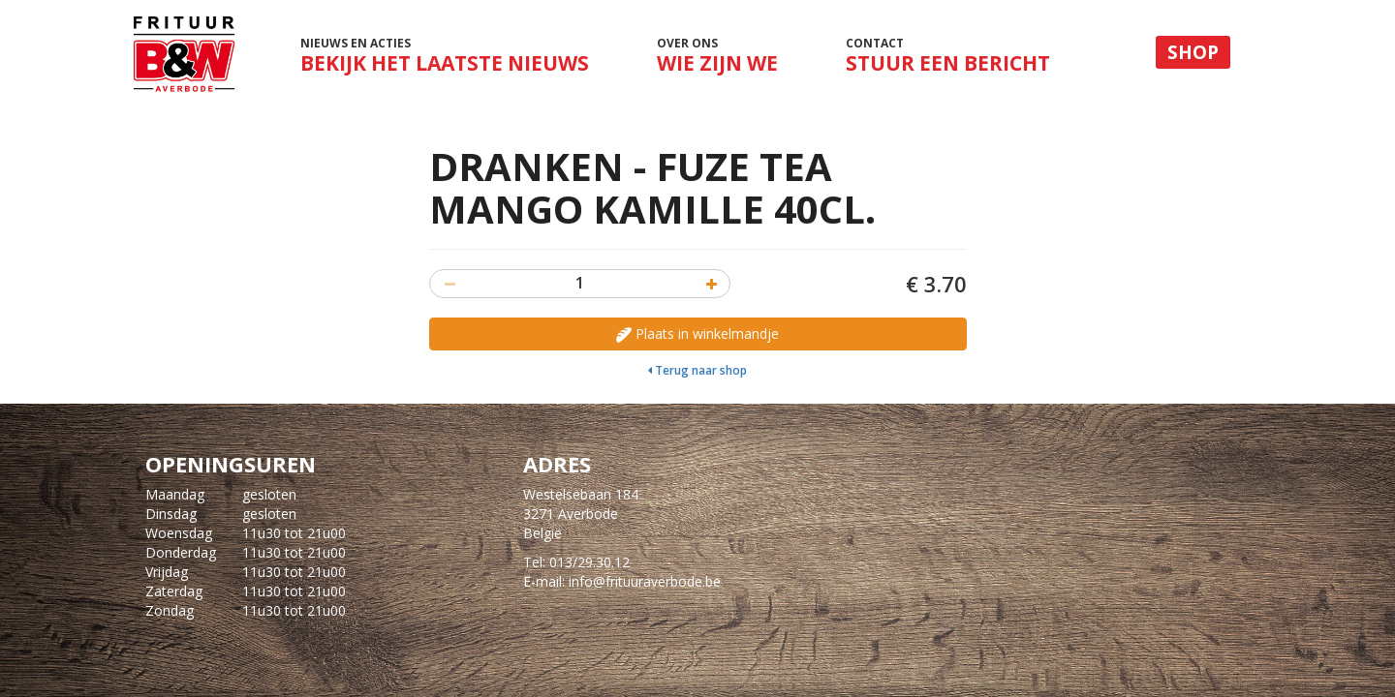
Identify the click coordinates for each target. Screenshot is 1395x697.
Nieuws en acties (444, 61)
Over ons (717, 55)
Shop (1193, 52)
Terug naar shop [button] (697, 370)
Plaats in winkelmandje (697, 333)
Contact (948, 55)
